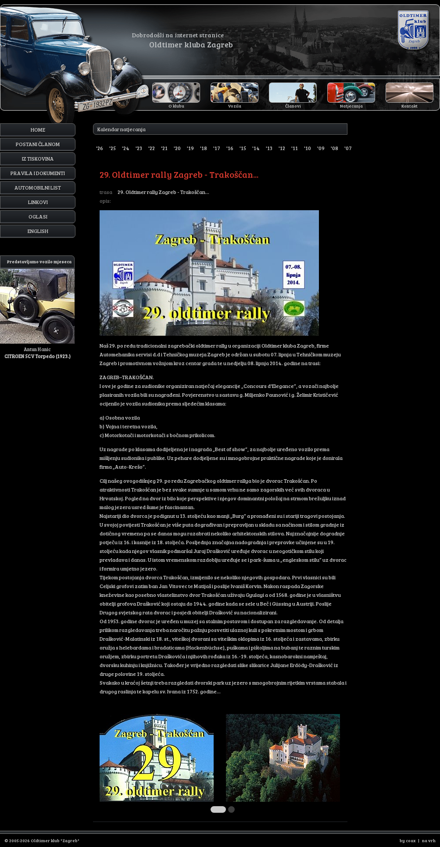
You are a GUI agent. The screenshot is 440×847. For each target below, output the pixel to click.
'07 (348, 147)
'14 (256, 147)
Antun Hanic (37, 307)
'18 (203, 147)
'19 (190, 147)
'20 (177, 147)
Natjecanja (351, 106)
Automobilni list (37, 187)
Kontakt (409, 106)
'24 (125, 147)
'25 (112, 147)
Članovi (293, 106)
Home (38, 129)
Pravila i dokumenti (38, 172)
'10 (307, 147)
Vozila (234, 106)
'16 (229, 147)
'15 (243, 147)
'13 (269, 147)
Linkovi (38, 201)
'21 (164, 147)
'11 (294, 147)
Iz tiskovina (38, 158)
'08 (334, 147)
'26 (99, 147)
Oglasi (38, 216)
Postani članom (38, 143)
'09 (321, 147)
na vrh (429, 840)
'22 (151, 147)
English (38, 230)
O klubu (176, 106)
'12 (282, 147)
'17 (216, 147)
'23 (139, 147)
